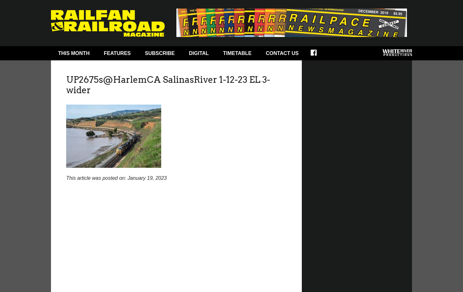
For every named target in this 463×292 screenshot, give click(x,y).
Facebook (318, 55)
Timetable (237, 53)
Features (117, 53)
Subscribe (160, 53)
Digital (199, 53)
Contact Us (282, 53)
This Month (74, 53)
